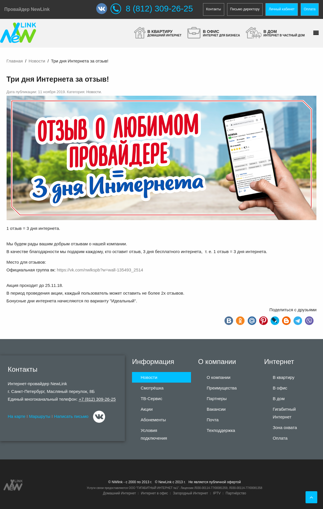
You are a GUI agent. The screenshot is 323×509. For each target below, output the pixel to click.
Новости (37, 60)
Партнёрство (236, 493)
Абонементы (153, 419)
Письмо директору (245, 9)
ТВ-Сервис (151, 398)
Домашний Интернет (119, 493)
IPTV (217, 493)
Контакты (213, 9)
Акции (147, 409)
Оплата (310, 9)
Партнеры (217, 398)
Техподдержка (221, 430)
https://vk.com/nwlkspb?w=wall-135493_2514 (100, 269)
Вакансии (216, 409)
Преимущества (222, 387)
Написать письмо (71, 416)
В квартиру (283, 377)
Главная (15, 60)
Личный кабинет (281, 9)
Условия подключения (154, 434)
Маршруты (39, 416)
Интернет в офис (154, 493)
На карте (16, 416)
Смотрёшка (152, 387)
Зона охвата (285, 427)
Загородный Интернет (190, 493)
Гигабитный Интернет (284, 413)
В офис (280, 387)
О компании (219, 377)
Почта (213, 419)
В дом (279, 398)
